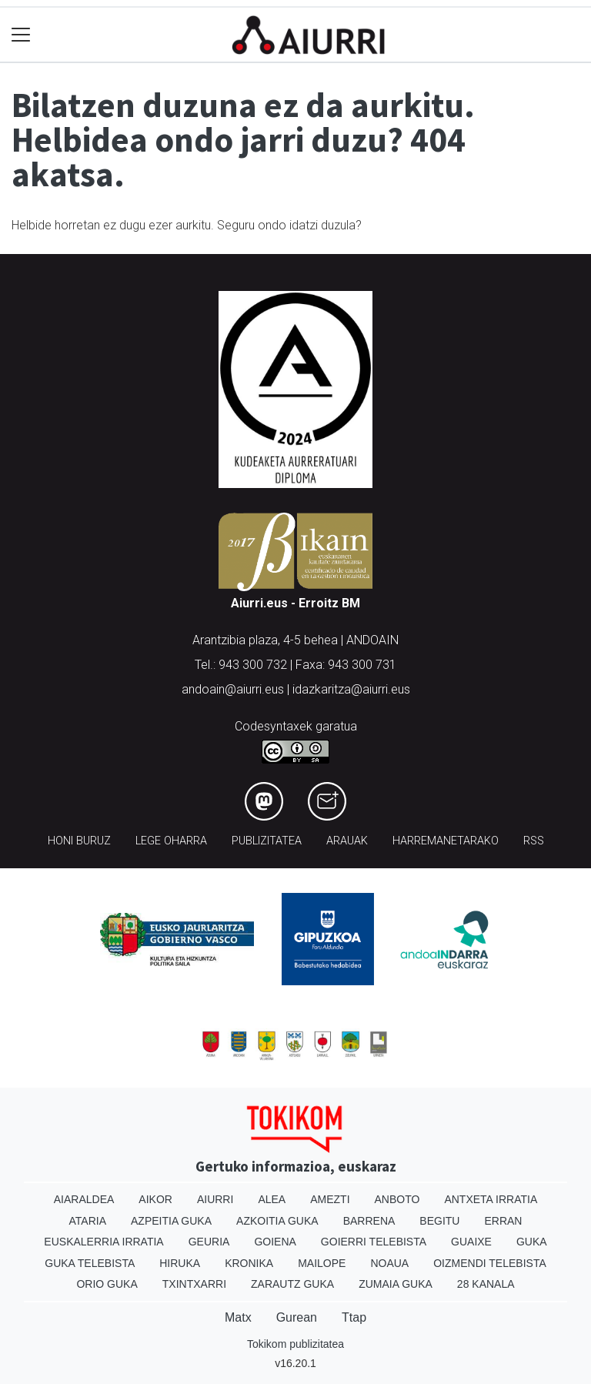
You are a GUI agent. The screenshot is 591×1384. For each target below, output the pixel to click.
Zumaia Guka (395, 1284)
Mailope (322, 1263)
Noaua (389, 1263)
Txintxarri (194, 1284)
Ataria (88, 1221)
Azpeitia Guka (171, 1221)
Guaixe (471, 1241)
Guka (531, 1241)
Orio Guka (106, 1284)
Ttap (354, 1317)
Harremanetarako (445, 840)
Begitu (439, 1221)
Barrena (369, 1221)
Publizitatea (267, 840)
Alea (271, 1199)
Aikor (155, 1199)
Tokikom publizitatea (295, 1344)
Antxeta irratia (490, 1199)
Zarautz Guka (292, 1284)
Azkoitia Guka (277, 1221)
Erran (503, 1221)
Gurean (296, 1317)
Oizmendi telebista (489, 1263)
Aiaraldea (84, 1199)
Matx (238, 1317)
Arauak (347, 840)
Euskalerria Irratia (103, 1241)
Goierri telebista (373, 1241)
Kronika (249, 1263)
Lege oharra (171, 840)
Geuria (209, 1241)
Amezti (329, 1199)
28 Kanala (486, 1284)
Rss (533, 840)
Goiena (275, 1241)
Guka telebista (90, 1263)
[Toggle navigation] (21, 35)
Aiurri (215, 1199)
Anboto (397, 1199)
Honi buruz (79, 840)
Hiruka (179, 1263)
